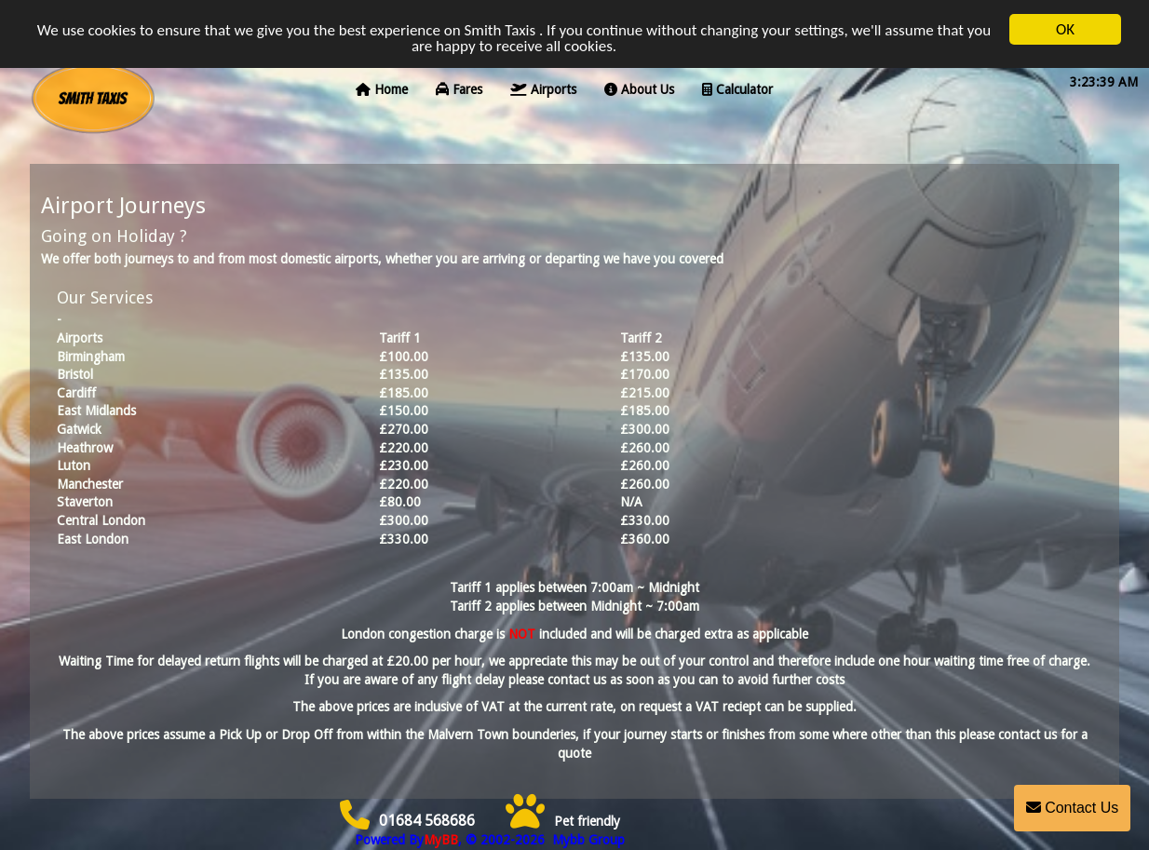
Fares (459, 86)
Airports (543, 86)
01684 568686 (407, 821)
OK (1065, 26)
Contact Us (1072, 808)
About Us (639, 86)
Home (382, 86)
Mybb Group (586, 839)
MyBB (441, 839)
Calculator (737, 86)
